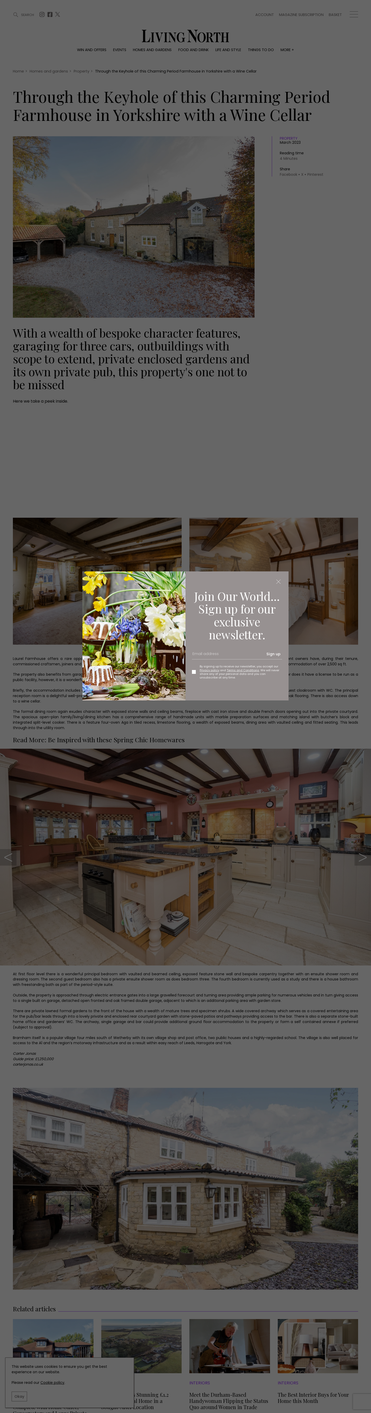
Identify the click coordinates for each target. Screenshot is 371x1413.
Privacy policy (209, 670)
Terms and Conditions (243, 670)
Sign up (273, 654)
